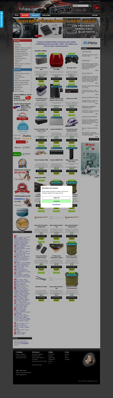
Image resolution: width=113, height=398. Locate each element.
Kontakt (95, 15)
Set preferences (56, 204)
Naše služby (46, 15)
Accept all (56, 201)
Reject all (56, 197)
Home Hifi (35, 15)
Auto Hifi (25, 15)
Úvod (16, 15)
